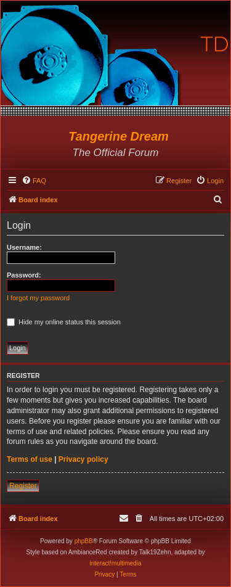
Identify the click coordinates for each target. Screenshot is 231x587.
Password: (24, 275)
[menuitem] (34, 180)
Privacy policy (83, 459)
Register (23, 486)
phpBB (84, 541)
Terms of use (29, 459)
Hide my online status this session (64, 322)
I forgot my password (38, 298)
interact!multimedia (116, 563)
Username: (24, 247)
